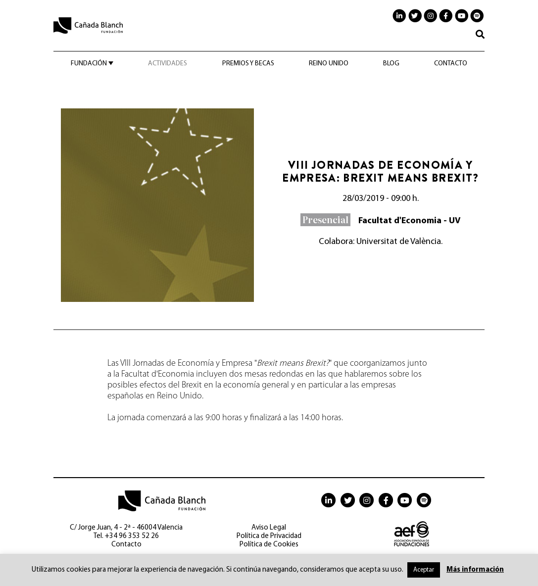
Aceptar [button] (423, 570)
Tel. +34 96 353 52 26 (126, 536)
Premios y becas (248, 63)
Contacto (450, 63)
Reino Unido (328, 63)
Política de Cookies (269, 544)
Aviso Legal (268, 528)
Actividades (167, 63)
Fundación (89, 63)
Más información (475, 570)
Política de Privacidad (269, 536)
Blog (391, 63)
